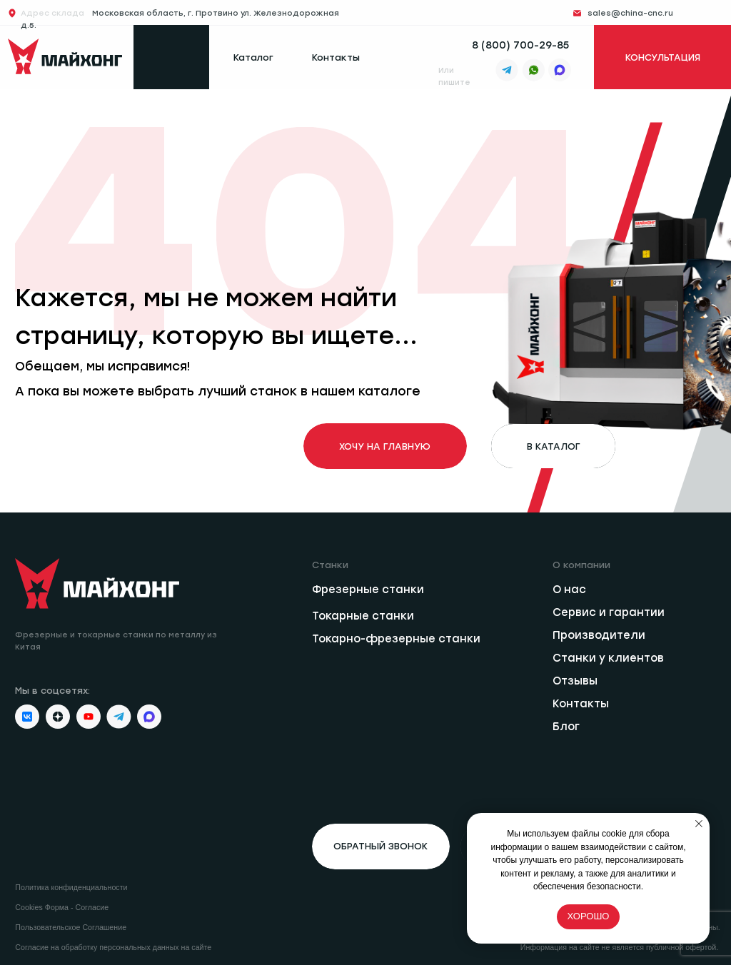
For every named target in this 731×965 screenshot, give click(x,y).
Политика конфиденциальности (71, 887)
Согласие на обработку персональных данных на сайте (113, 947)
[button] (380, 846)
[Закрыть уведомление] (699, 824)
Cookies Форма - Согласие (62, 907)
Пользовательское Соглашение (70, 927)
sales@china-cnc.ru (630, 13)
